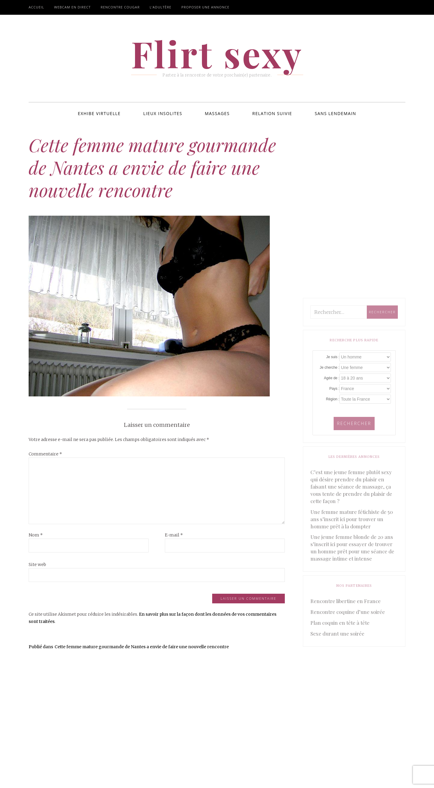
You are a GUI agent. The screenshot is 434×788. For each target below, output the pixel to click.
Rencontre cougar (120, 7)
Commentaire (45, 454)
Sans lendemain (335, 113)
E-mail (174, 535)
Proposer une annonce (205, 7)
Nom (36, 535)
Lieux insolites (162, 113)
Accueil (36, 7)
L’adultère (160, 7)
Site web (37, 564)
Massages (217, 113)
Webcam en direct (72, 7)
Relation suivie (272, 113)
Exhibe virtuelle (99, 113)
